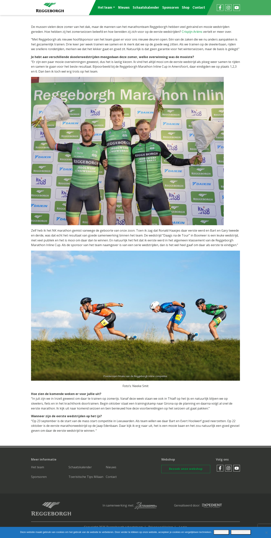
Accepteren (221, 532)
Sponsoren (170, 7)
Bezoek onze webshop (185, 469)
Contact (199, 7)
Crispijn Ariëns (192, 32)
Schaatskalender (146, 7)
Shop (186, 7)
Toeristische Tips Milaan (86, 477)
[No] (266, 532)
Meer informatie (240, 532)
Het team (105, 7)
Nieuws (124, 7)
